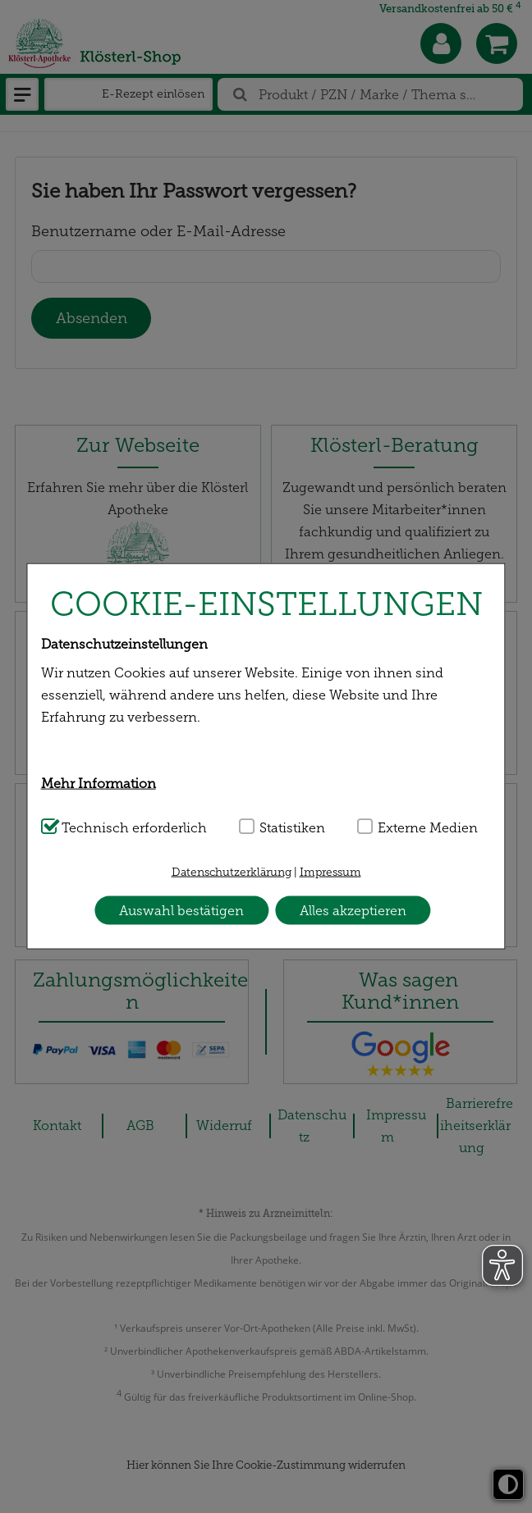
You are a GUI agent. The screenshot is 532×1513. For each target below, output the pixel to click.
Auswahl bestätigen (181, 910)
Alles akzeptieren (353, 910)
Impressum (330, 872)
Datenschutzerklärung (231, 872)
